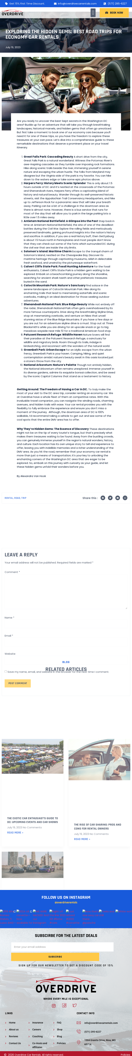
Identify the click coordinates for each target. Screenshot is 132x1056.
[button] (93, 12)
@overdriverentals (66, 908)
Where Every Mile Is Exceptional (66, 995)
